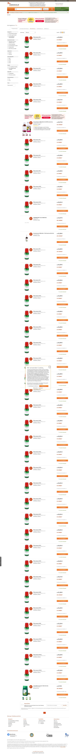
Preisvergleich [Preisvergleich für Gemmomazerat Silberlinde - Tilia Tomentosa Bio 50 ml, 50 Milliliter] (62, 241)
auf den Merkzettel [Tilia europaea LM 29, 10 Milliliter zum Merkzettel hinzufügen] (62, 557)
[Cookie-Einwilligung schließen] (49, 367)
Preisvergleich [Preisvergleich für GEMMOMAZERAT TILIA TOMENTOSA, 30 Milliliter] (62, 226)
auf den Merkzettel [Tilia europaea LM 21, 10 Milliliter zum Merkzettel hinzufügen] (62, 447)
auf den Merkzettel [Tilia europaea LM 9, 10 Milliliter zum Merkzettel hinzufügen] (62, 80)
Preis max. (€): (11, 85)
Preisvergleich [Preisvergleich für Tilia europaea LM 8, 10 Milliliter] (62, 179)
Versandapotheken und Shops (13, 720)
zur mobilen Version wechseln (38, 751)
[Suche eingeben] (27, 9)
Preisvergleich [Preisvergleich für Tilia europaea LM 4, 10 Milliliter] (62, 61)
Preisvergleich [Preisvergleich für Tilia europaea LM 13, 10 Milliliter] (62, 335)
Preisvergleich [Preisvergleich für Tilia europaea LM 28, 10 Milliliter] (62, 538)
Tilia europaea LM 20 (37, 420)
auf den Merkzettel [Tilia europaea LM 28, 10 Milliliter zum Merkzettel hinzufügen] (62, 541)
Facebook (41, 722)
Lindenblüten (11, 73)
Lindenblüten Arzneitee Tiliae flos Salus (40, 685)
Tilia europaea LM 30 (37, 560)
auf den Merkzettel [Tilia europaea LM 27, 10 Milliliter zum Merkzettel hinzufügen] (62, 525)
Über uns (55, 720)
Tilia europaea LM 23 (37, 202)
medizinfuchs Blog (42, 720)
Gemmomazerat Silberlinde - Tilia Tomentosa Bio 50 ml (43, 233)
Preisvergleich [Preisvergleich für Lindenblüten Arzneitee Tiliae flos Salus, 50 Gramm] (62, 694)
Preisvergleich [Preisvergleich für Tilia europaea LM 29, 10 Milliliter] (62, 554)
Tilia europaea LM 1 (37, 248)
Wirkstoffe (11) (32, 28)
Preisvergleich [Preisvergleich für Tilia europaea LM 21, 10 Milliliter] (62, 444)
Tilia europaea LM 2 (37, 264)
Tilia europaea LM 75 (37, 607)
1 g (9, 79)
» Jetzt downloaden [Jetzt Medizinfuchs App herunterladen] (59, 4)
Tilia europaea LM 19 (37, 404)
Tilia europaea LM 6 (37, 37)
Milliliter (10, 54)
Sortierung (28, 32)
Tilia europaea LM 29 (37, 545)
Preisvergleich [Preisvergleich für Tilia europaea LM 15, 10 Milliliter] (62, 366)
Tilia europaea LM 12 (37, 83)
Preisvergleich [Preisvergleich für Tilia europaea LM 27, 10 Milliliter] (62, 522)
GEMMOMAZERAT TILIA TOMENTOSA (40, 217)
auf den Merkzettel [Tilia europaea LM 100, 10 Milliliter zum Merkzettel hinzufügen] (62, 650)
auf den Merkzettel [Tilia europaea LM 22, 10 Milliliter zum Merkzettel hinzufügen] (62, 463)
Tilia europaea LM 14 (37, 342)
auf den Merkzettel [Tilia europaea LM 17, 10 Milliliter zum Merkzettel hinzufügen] (62, 401)
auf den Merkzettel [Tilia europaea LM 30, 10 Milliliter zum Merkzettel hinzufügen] (62, 572)
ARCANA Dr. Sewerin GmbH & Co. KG (12, 42)
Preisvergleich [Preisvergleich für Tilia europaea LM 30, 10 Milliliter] (62, 569)
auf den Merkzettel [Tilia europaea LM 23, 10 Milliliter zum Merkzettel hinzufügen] (62, 213)
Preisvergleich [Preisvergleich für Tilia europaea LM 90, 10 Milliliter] (62, 632)
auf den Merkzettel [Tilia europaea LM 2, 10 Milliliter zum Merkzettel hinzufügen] (62, 276)
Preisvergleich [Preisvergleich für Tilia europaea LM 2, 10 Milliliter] (62, 273)
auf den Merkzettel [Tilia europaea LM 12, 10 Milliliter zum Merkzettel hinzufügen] (62, 95)
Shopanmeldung (26, 724)
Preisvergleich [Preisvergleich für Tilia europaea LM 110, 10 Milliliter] (62, 663)
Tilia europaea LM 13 (37, 326)
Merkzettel (57, 8)
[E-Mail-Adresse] (53, 705)
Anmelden (52, 9)
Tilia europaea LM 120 (37, 670)
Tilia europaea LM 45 (37, 99)
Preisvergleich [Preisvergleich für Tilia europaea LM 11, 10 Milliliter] (62, 319)
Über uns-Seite (63, 746)
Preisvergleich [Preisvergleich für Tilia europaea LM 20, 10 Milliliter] (62, 429)
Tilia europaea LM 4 (37, 52)
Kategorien (10, 9)
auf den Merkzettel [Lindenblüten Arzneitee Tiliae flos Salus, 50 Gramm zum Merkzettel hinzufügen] (62, 697)
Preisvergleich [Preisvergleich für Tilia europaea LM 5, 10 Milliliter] (62, 163)
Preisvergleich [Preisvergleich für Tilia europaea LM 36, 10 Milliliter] (62, 585)
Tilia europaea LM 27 (37, 514)
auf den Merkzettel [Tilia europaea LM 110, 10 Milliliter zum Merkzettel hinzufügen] (62, 666)
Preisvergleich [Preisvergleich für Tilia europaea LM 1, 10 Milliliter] (62, 257)
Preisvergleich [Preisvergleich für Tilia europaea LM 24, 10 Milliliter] (62, 476)
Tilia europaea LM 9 (37, 68)
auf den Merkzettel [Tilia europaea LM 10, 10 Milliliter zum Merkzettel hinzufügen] (62, 307)
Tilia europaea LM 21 (37, 436)
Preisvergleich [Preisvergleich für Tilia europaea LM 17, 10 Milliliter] (62, 398)
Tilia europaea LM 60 (37, 592)
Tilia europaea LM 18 (37, 186)
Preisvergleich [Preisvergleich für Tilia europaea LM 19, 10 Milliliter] (62, 413)
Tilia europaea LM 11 (37, 311)
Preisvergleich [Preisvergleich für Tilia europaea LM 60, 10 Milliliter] (62, 600)
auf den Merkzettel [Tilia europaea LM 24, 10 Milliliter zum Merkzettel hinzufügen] (62, 479)
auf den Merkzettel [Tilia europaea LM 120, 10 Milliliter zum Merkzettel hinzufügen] (62, 682)
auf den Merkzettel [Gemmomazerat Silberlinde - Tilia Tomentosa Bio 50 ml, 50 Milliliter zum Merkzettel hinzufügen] (62, 245)
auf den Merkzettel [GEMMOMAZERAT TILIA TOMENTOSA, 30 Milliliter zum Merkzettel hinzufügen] (62, 229)
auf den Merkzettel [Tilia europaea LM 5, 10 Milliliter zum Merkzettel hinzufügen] (62, 166)
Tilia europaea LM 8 (37, 170)
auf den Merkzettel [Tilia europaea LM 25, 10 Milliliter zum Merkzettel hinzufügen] (62, 494)
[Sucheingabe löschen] (41, 9)
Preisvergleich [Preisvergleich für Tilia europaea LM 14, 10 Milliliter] (62, 351)
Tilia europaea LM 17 (37, 389)
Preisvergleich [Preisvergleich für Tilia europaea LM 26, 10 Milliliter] (62, 507)
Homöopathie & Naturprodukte (11, 37)
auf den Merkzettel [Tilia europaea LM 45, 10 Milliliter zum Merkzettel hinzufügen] (62, 111)
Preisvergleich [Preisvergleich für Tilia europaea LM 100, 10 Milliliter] (62, 647)
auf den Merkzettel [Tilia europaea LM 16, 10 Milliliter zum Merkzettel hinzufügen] (62, 385)
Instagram (41, 723)
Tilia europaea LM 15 (37, 358)
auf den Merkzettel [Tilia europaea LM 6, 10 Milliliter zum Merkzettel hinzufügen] (62, 48)
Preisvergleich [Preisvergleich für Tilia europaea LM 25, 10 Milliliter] (62, 491)
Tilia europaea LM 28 (37, 529)
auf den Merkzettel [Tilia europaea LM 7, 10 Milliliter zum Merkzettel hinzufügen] (62, 291)
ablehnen (36, 373)
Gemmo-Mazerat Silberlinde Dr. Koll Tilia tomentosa (43, 121)
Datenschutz (35, 388)
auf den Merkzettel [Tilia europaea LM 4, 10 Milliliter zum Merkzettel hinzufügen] (62, 64)
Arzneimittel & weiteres (12, 33)
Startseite (8, 14)
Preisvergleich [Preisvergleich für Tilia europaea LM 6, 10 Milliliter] (62, 45)
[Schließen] (67, 12)
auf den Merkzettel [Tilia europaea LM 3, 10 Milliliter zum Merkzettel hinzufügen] (62, 151)
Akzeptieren (44, 386)
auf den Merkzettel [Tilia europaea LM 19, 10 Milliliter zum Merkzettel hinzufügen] (62, 416)
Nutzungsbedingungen (58, 724)
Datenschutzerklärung (40, 374)
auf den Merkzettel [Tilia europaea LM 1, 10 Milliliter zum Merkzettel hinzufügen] (62, 260)
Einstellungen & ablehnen (33, 386)
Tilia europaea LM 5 (37, 155)
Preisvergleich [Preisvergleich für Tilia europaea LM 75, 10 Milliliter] (62, 616)
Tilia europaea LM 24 (37, 467)
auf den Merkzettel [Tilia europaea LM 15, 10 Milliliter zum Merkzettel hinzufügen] (62, 369)
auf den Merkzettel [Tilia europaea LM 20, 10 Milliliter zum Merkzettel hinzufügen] (62, 432)
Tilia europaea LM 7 (37, 280)
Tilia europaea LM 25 (37, 482)
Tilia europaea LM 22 (37, 451)
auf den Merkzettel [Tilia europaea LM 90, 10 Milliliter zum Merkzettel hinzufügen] (62, 635)
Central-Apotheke (11, 44)
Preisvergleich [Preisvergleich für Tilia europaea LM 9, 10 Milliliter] (62, 76)
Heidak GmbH (11, 47)
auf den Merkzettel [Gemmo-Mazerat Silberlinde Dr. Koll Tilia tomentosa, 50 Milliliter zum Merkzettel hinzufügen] (62, 133)
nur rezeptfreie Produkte (12, 66)
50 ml (9, 62)
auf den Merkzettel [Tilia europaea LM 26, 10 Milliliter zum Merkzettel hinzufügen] (62, 510)
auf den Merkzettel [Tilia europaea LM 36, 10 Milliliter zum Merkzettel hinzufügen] (62, 588)
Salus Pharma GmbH (12, 48)
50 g (9, 58)
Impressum (41, 388)
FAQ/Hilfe (25, 722)
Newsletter (25, 723)
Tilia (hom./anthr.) (11, 74)
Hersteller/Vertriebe (11, 722)
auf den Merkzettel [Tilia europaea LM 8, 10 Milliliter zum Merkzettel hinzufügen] (62, 182)
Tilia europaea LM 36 (37, 576)
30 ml (9, 61)
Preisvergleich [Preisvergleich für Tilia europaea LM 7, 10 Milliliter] (62, 288)
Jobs (24, 726)
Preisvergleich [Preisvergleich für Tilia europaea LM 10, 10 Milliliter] (62, 304)
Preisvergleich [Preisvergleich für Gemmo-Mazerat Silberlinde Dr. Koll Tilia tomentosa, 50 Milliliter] (62, 130)
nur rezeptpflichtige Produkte (12, 69)
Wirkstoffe (10, 723)
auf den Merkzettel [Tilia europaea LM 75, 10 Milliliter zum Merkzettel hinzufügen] (62, 619)
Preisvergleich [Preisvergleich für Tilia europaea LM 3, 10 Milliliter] (62, 148)
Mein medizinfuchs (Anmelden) (62, 0)
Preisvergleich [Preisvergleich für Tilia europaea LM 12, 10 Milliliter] (62, 92)
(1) (36, 125)
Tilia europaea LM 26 (37, 498)
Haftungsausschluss (57, 723)
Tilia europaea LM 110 (37, 654)
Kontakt (24, 720)
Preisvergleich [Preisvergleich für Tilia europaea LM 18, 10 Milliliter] (62, 195)
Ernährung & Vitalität (12, 35)
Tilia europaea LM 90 (37, 623)
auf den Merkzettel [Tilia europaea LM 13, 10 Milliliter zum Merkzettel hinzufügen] (62, 338)
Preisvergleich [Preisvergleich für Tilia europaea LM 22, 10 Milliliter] (62, 460)
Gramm (10, 52)
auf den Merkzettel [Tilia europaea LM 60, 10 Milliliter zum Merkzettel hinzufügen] (62, 603)
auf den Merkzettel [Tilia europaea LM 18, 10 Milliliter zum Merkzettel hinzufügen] (62, 198)
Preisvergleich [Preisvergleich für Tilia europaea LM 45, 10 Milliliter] (62, 108)
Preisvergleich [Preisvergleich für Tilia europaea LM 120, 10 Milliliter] (62, 678)
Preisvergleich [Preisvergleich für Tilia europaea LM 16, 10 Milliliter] (62, 382)
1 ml (9, 80)
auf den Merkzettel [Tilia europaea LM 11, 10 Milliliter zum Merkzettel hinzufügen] (62, 323)
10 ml (9, 59)
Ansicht (58, 32)
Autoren (9, 726)
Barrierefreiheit (56, 727)
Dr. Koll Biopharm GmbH (13, 45)
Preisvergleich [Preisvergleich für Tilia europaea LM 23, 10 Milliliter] (62, 210)
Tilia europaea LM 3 (37, 139)
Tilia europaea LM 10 (37, 295)
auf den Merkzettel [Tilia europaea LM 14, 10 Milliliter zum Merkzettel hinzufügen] (62, 354)
